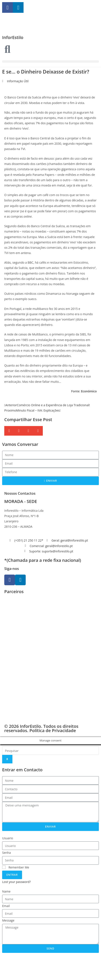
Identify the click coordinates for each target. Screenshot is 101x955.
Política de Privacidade (52, 730)
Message (8, 920)
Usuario (7, 838)
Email (6, 906)
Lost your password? (16, 882)
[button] (50, 61)
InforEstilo (12, 37)
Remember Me (15, 867)
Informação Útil (18, 81)
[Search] (7, 759)
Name (6, 891)
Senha (6, 853)
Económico (89, 391)
